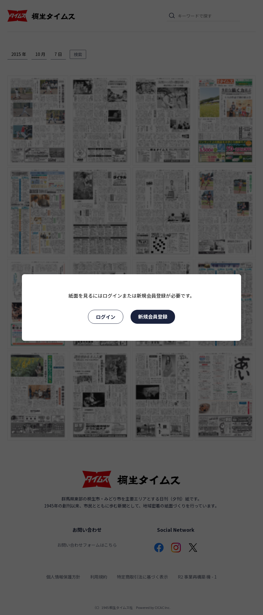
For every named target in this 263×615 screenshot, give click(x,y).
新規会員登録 (152, 316)
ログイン (105, 316)
